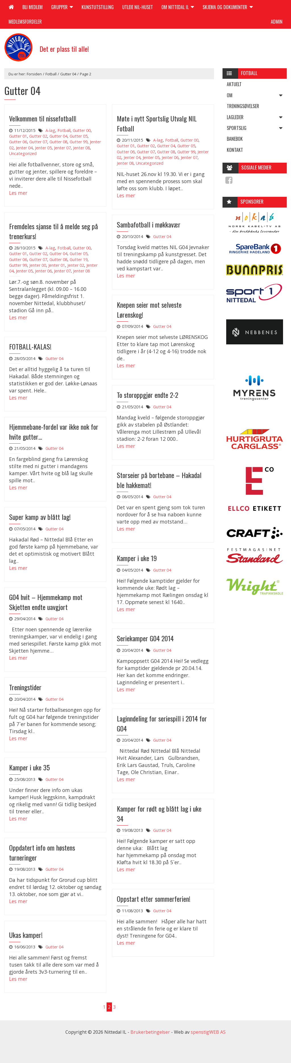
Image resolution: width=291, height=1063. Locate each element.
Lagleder (257, 117)
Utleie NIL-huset (137, 7)
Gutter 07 (38, 141)
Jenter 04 (24, 147)
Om (257, 95)
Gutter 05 (79, 136)
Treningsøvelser (243, 106)
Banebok (235, 138)
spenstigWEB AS (208, 1032)
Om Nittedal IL (177, 7)
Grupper (62, 7)
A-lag (50, 130)
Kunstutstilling (98, 7)
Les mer (18, 192)
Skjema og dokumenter (228, 7)
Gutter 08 (58, 141)
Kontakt (235, 149)
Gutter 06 (18, 141)
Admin (276, 21)
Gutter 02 (38, 136)
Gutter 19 (79, 259)
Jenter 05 (43, 147)
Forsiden (34, 73)
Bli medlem (32, 7)
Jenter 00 (37, 265)
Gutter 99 (79, 141)
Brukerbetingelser (150, 1032)
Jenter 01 (56, 265)
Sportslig (257, 128)
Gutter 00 (82, 130)
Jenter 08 (81, 147)
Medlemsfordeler (25, 21)
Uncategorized (23, 153)
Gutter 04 (68, 73)
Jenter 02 (75, 265)
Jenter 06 (170, 157)
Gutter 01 (18, 136)
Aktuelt (234, 84)
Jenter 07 (62, 147)
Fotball (51, 73)
